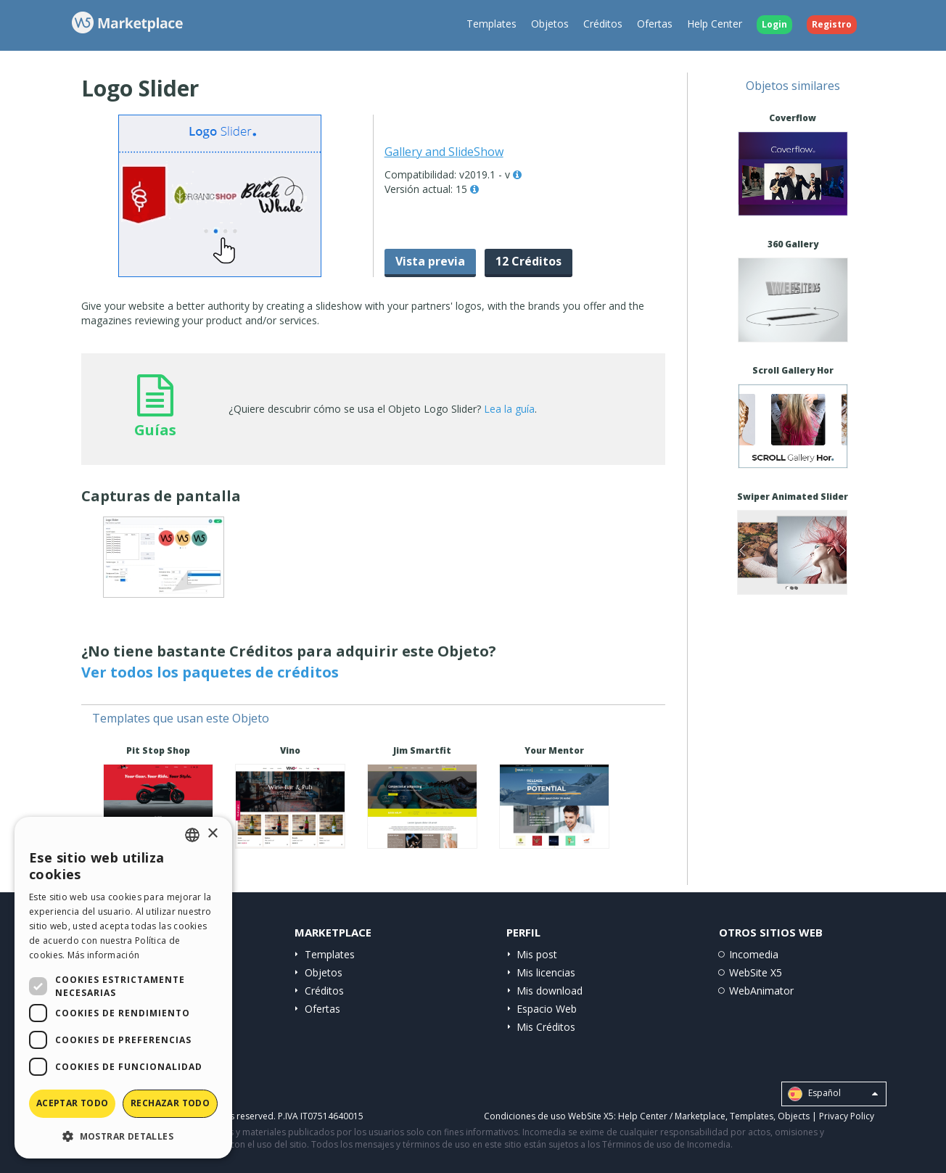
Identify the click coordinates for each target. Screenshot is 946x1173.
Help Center (714, 23)
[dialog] (123, 987)
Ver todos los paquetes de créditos (210, 672)
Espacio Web (547, 1009)
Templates (491, 23)
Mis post (537, 954)
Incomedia (753, 954)
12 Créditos (528, 261)
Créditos (602, 23)
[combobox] (192, 835)
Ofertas (655, 23)
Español (833, 1094)
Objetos (550, 23)
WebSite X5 (755, 972)
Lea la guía (509, 409)
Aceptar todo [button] (72, 1103)
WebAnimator (761, 990)
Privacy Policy (846, 1116)
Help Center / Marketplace (671, 1116)
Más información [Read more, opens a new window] (103, 955)
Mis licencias (546, 972)
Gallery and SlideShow (443, 152)
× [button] (212, 833)
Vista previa (430, 261)
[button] (123, 1135)
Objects (794, 1116)
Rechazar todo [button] (170, 1103)
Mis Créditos (546, 1027)
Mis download (550, 990)
